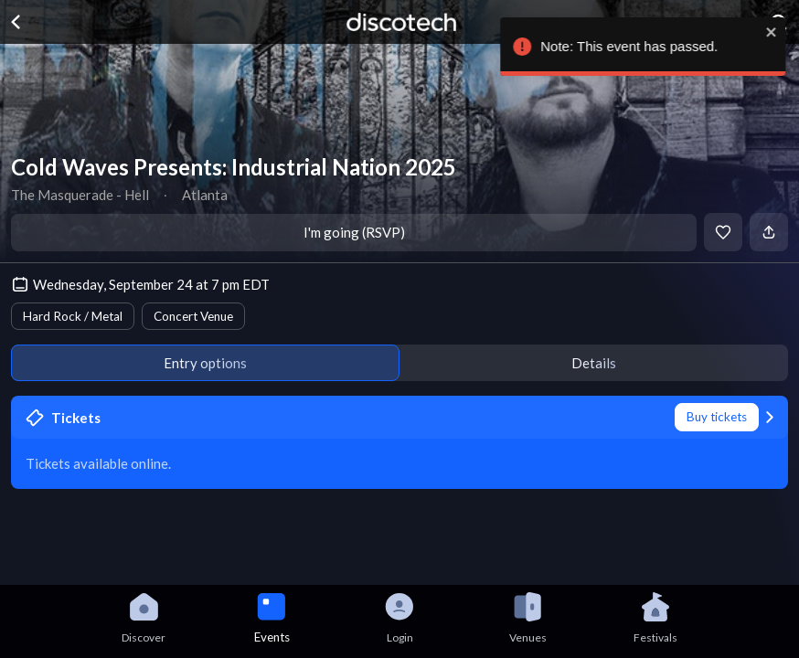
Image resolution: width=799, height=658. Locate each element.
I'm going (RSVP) (354, 232)
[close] (745, 32)
